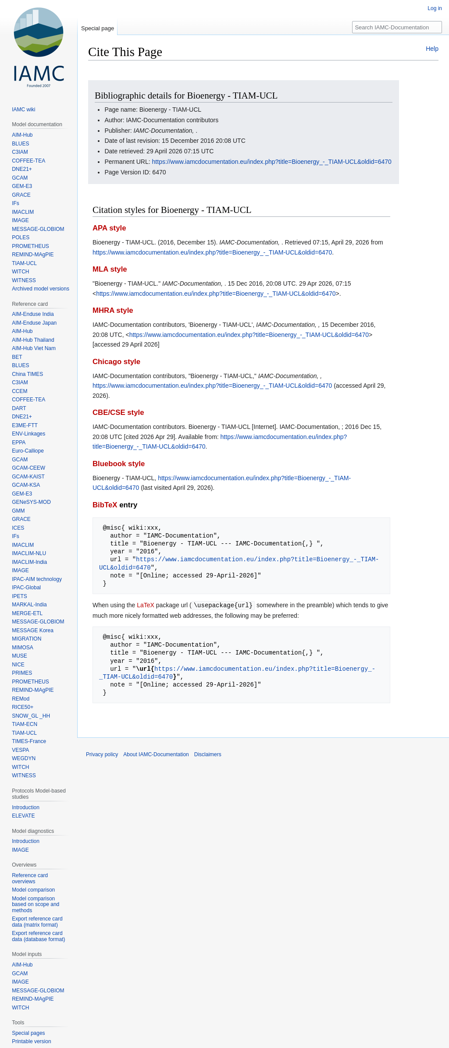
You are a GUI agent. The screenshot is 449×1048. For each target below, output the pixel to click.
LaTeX (145, 605)
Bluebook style (119, 464)
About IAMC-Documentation (156, 754)
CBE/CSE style (118, 412)
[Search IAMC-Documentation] (397, 27)
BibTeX (105, 505)
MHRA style (113, 310)
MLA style (110, 269)
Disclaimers (207, 754)
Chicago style (116, 362)
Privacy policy (102, 754)
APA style (109, 228)
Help (432, 48)
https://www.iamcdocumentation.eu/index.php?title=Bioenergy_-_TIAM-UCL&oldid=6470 (272, 161)
